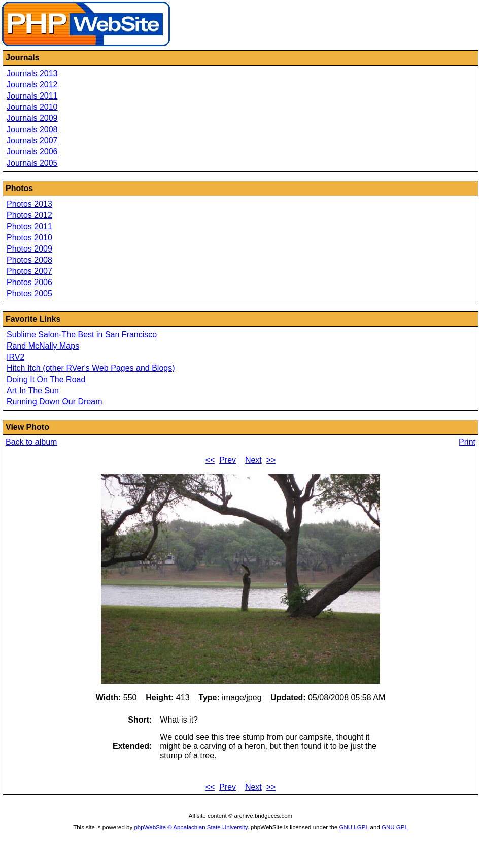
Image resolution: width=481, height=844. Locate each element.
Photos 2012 (29, 215)
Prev (227, 460)
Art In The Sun (33, 390)
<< (210, 460)
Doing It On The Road (46, 379)
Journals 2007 (32, 140)
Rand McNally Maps (43, 345)
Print (467, 441)
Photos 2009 (29, 248)
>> (271, 460)
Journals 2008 (32, 129)
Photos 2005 (29, 293)
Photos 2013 (29, 204)
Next (253, 460)
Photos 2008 (29, 260)
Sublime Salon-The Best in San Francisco (82, 334)
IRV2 (15, 357)
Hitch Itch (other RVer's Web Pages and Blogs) (91, 368)
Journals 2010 (32, 107)
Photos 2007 (29, 271)
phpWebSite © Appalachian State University (190, 827)
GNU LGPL (354, 827)
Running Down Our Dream (54, 401)
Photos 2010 (29, 237)
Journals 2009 (32, 118)
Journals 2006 (32, 151)
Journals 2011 (32, 95)
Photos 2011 (29, 226)
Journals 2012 (32, 84)
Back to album (31, 441)
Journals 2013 (32, 73)
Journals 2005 (32, 163)
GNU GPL (395, 827)
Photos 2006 (29, 282)
